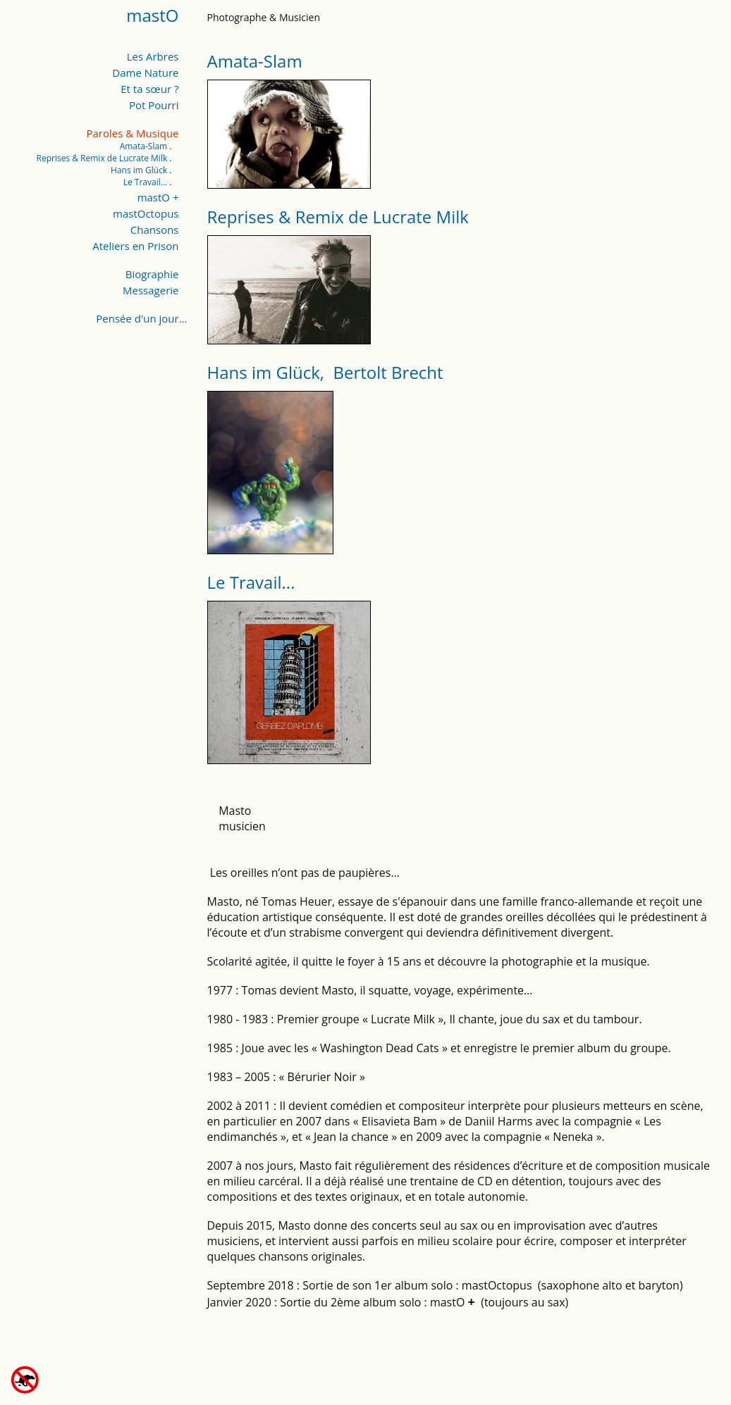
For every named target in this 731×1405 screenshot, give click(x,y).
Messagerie (150, 290)
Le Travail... (145, 182)
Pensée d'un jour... (141, 318)
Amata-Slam (144, 146)
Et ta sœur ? (149, 89)
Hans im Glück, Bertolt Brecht (325, 372)
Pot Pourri (154, 105)
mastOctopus (145, 213)
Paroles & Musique (132, 133)
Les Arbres (153, 56)
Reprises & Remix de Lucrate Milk (102, 158)
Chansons (154, 230)
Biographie (152, 274)
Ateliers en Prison (135, 246)
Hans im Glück (139, 170)
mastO (152, 15)
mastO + (158, 197)
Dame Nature (145, 72)
